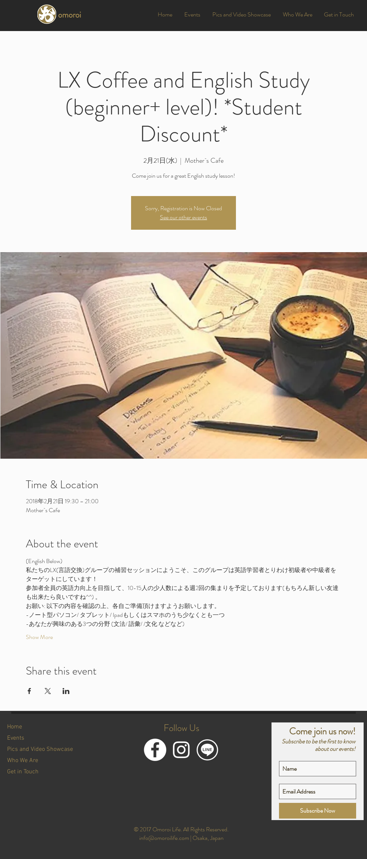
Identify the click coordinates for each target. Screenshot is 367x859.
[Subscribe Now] (317, 811)
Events (15, 738)
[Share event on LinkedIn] (66, 691)
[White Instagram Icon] (181, 750)
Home (14, 727)
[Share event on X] (47, 691)
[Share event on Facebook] (29, 691)
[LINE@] (207, 750)
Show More (39, 637)
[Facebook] (155, 750)
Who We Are (22, 760)
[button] (192, 14)
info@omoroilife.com (164, 838)
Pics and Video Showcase (40, 749)
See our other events (183, 217)
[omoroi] (77, 14)
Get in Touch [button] (23, 772)
